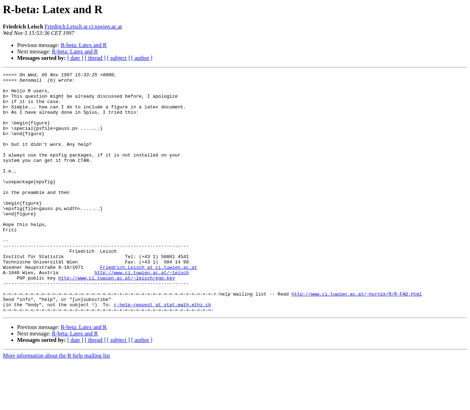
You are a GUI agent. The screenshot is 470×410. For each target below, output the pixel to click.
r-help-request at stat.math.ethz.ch (162, 351)
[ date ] (75, 58)
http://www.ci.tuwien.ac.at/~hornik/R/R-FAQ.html (356, 338)
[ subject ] (118, 58)
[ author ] (142, 58)
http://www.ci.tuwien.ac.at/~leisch (141, 313)
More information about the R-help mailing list (56, 404)
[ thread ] (95, 58)
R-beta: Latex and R (84, 45)
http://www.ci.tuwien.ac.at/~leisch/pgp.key (116, 319)
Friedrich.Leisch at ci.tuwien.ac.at (83, 27)
